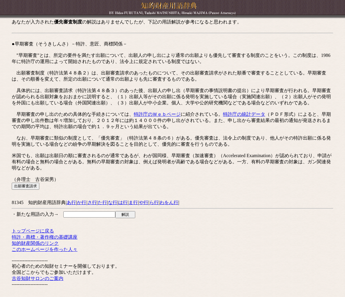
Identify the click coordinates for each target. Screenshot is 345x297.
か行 (81, 202)
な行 (112, 202)
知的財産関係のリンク (35, 243)
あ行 (71, 202)
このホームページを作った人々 (44, 249)
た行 (102, 202)
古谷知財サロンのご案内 (37, 278)
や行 (143, 202)
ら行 (154, 202)
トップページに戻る (33, 230)
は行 (123, 202)
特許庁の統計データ (244, 114)
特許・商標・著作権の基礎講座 (44, 237)
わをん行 (169, 202)
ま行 (133, 202)
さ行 (92, 202)
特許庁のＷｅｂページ (157, 114)
